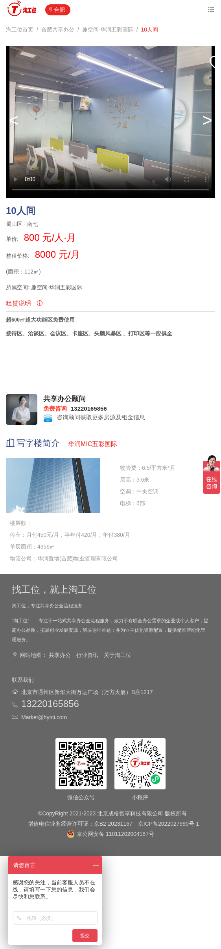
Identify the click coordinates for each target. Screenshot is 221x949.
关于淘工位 (117, 655)
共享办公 (60, 655)
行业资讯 (87, 655)
